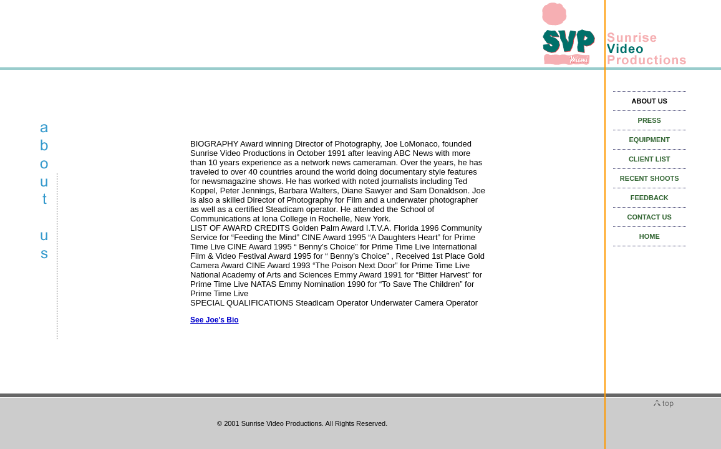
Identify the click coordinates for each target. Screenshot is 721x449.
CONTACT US (649, 217)
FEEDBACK (650, 197)
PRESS (649, 120)
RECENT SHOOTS (649, 178)
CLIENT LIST (649, 159)
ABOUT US (649, 101)
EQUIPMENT (649, 139)
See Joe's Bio (214, 320)
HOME (649, 236)
